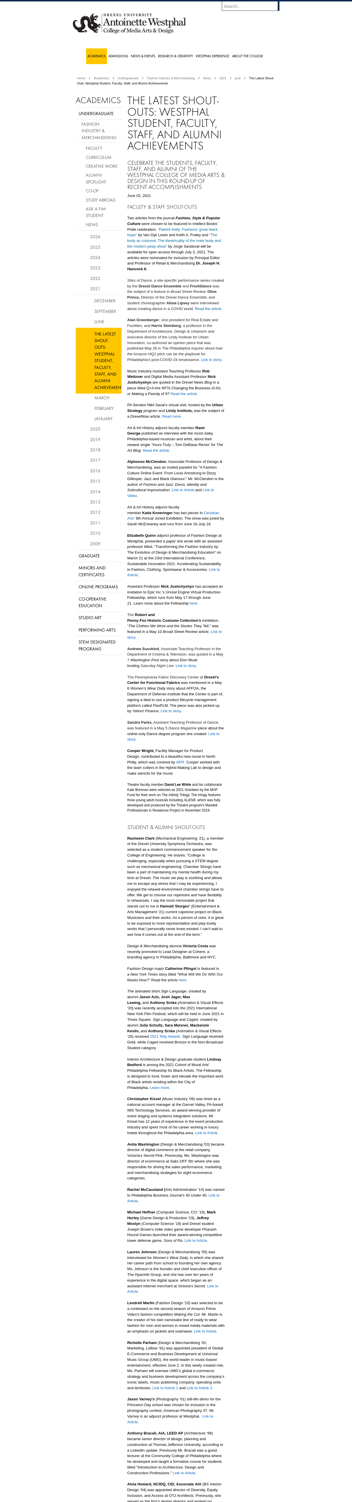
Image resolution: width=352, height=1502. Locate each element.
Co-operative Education (92, 602)
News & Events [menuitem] (143, 56)
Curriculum (99, 157)
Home (81, 78)
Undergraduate (128, 78)
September (105, 311)
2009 (95, 543)
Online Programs (98, 586)
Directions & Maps (217, 1482)
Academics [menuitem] (96, 56)
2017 (95, 460)
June (99, 321)
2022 (95, 278)
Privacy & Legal (174, 1482)
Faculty (94, 148)
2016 (95, 470)
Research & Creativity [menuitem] (175, 56)
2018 (95, 450)
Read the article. (209, 309)
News (207, 78)
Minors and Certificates (92, 571)
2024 (95, 257)
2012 (95, 512)
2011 (95, 523)
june (238, 78)
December (105, 300)
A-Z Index (119, 1482)
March (101, 397)
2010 (95, 533)
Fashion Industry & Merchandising (171, 78)
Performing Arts (97, 630)
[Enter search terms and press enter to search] (253, 6)
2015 (95, 481)
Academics (101, 78)
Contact (194, 1482)
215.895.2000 (225, 1497)
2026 (95, 236)
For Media (137, 1482)
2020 (95, 429)
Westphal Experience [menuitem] (212, 56)
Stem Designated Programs (97, 645)
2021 (222, 78)
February (104, 408)
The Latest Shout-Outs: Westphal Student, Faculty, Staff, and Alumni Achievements (108, 360)
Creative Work (102, 166)
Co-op (92, 191)
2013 (95, 502)
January (103, 418)
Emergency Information (171, 1487)
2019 (95, 439)
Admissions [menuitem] (118, 56)
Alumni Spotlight (96, 178)
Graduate (89, 555)
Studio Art (90, 617)
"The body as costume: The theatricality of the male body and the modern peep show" (174, 240)
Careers (153, 1482)
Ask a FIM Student (96, 212)
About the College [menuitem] (247, 56)
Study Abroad (101, 200)
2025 (95, 247)
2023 (95, 268)
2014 (95, 491)
